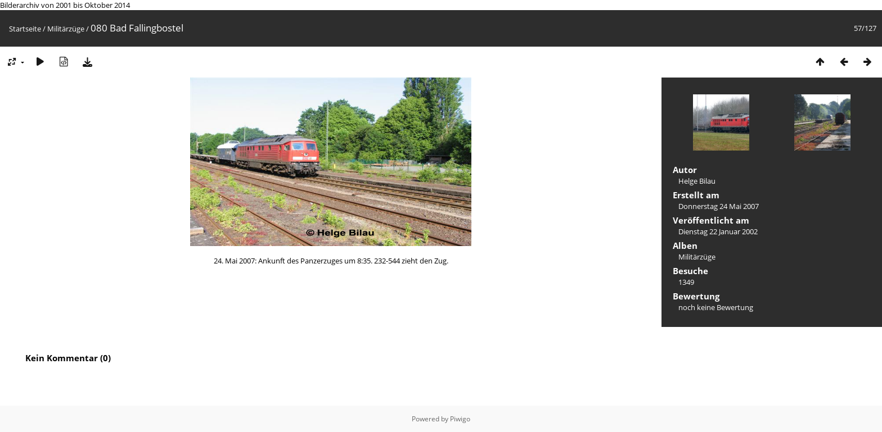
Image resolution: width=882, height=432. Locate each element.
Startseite (25, 29)
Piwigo (460, 419)
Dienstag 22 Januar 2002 (718, 231)
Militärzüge (65, 29)
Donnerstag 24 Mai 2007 (718, 206)
